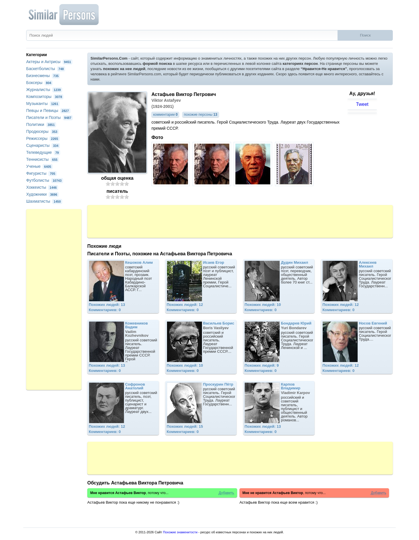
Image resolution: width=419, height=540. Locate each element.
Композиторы (44, 96)
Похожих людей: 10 (262, 304)
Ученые (39, 166)
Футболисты (44, 180)
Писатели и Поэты (49, 117)
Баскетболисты (45, 68)
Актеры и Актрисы (49, 61)
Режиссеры (43, 138)
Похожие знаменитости (180, 532)
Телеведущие (43, 152)
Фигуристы (41, 173)
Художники (42, 194)
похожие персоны (200, 115)
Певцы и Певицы (48, 110)
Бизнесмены (43, 75)
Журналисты (44, 89)
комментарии (165, 115)
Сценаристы (43, 145)
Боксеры (39, 82)
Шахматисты (44, 201)
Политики (41, 124)
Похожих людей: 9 (261, 365)
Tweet (362, 104)
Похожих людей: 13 (107, 304)
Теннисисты (42, 159)
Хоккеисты (42, 187)
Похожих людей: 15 (185, 426)
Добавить (226, 493)
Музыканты (43, 103)
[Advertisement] (240, 221)
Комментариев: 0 (105, 310)
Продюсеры (42, 131)
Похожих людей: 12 (185, 304)
